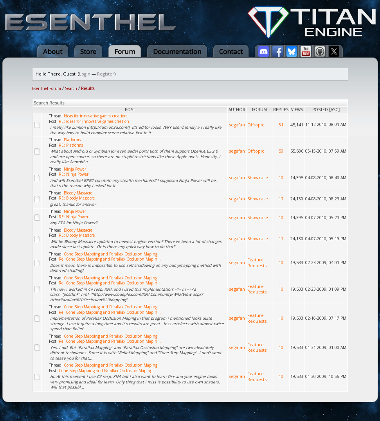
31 (281, 125)
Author (237, 109)
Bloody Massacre (78, 193)
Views (297, 109)
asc (334, 109)
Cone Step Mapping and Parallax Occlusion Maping (110, 254)
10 (281, 177)
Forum (124, 51)
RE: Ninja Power (73, 174)
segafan (237, 125)
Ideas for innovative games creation (95, 116)
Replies (280, 109)
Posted (320, 109)
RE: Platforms (71, 145)
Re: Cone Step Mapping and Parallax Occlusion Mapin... (110, 259)
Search (71, 88)
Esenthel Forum (46, 88)
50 (281, 151)
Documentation (177, 51)
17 (281, 199)
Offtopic (255, 125)
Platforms (72, 139)
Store (88, 51)
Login (84, 74)
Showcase (257, 177)
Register (105, 74)
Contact (231, 51)
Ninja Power (75, 169)
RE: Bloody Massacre (77, 198)
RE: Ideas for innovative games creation (94, 121)
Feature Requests (257, 262)
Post (130, 109)
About (52, 51)
